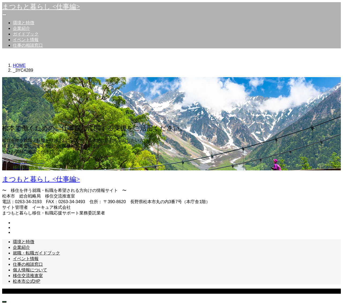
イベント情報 (26, 39)
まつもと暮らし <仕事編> (41, 6)
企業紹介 (21, 28)
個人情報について (30, 270)
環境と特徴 (23, 22)
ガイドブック (26, 34)
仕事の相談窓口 (28, 45)
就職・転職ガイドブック (36, 253)
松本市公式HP (26, 281)
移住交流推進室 (28, 275)
